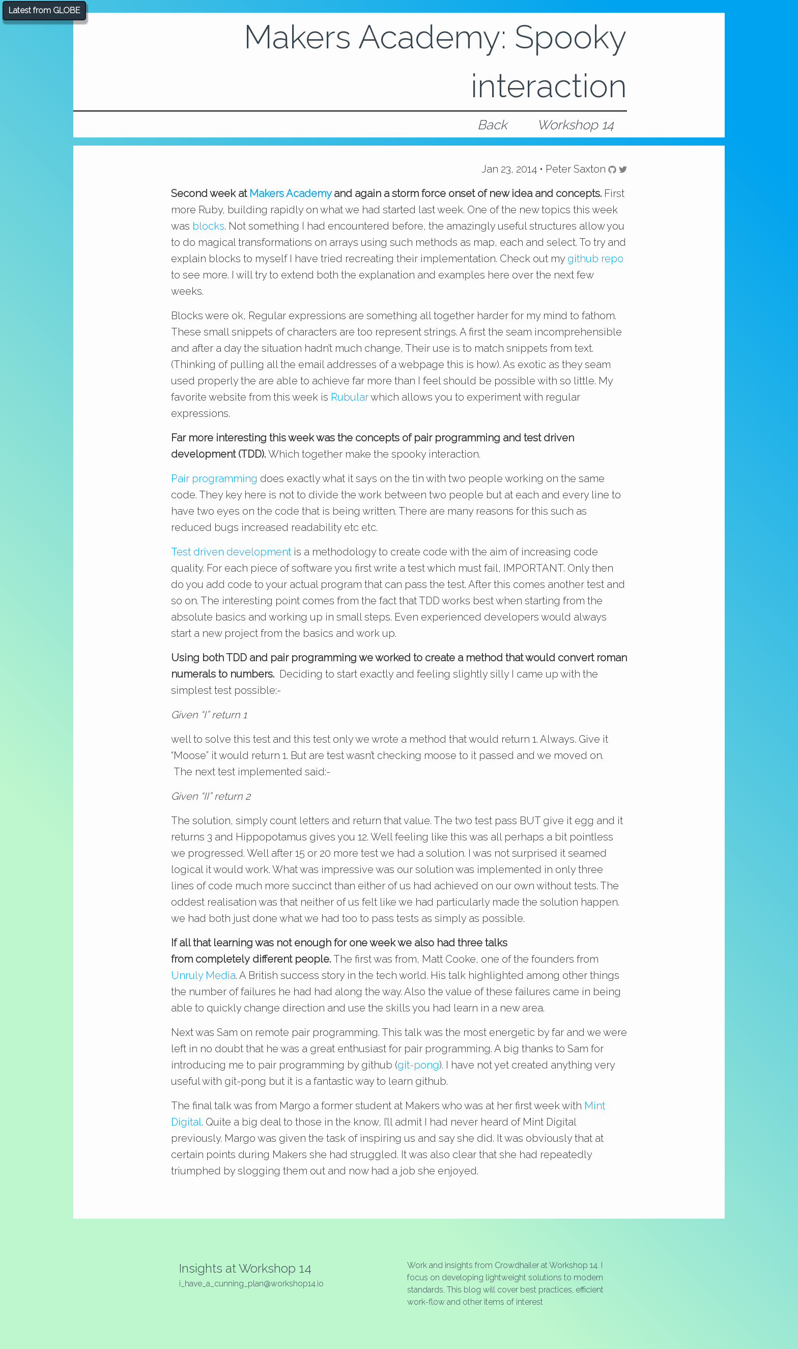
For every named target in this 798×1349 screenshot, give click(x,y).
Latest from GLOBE (44, 10)
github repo (595, 258)
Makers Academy (290, 193)
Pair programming (214, 478)
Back (492, 124)
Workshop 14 (575, 124)
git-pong (418, 1065)
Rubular (349, 397)
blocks (208, 226)
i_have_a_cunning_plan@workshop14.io (251, 1283)
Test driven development (231, 552)
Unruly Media (203, 975)
